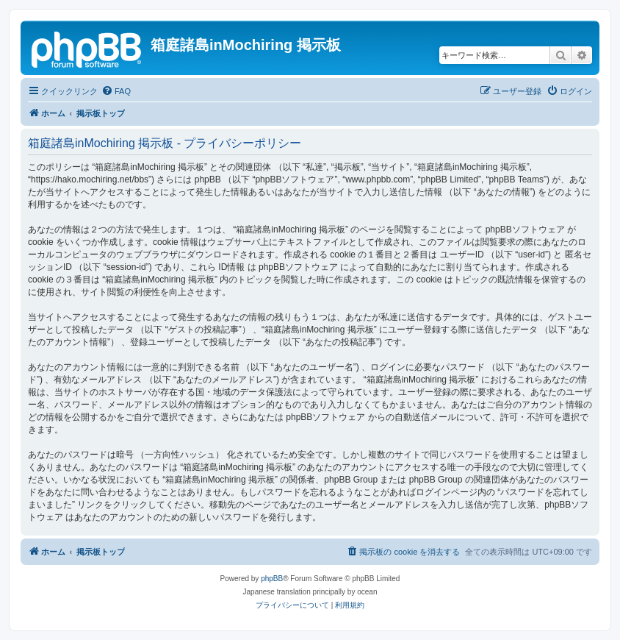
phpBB (272, 579)
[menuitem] (116, 91)
